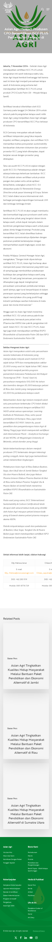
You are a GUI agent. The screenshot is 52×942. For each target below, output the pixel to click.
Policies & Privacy (39, 931)
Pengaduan (7, 902)
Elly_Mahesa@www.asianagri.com (19, 572)
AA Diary (31, 917)
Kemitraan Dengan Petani (12, 859)
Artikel (30, 892)
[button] (48, 9)
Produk (30, 859)
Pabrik (30, 856)
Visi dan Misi (7, 852)
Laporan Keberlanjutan (11, 888)
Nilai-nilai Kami (8, 856)
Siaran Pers (26, 21)
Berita (30, 888)
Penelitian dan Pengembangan (33, 864)
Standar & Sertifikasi (10, 892)
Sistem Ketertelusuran (11, 895)
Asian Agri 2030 (8, 905)
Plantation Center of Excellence (35, 909)
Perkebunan (32, 852)
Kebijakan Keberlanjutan (12, 885)
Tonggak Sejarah (9, 863)
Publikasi (31, 895)
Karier (30, 914)
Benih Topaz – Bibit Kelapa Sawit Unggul (38, 869)
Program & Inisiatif (9, 899)
